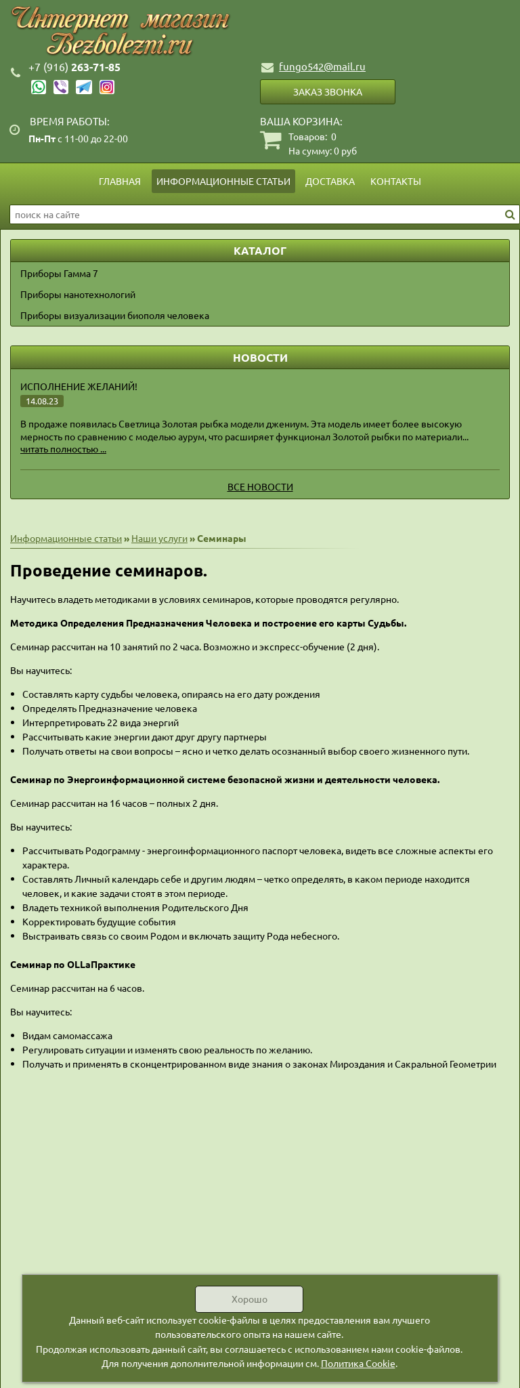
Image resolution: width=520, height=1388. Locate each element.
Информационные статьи (223, 181)
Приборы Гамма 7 (59, 273)
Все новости (260, 486)
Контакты (395, 181)
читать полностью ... (63, 448)
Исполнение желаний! (78, 386)
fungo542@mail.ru (322, 66)
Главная (120, 181)
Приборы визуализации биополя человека (114, 315)
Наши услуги (159, 538)
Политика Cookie (358, 1363)
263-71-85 (74, 67)
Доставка (330, 181)
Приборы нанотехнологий (77, 294)
